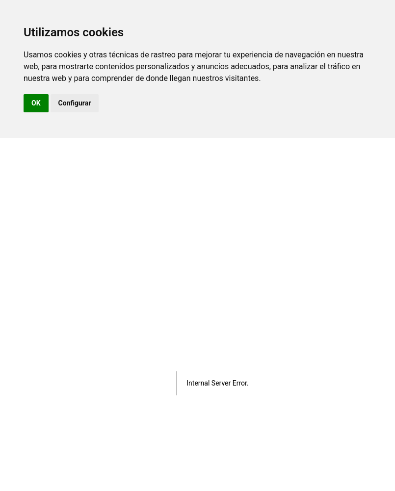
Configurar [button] (74, 103)
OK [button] (36, 103)
